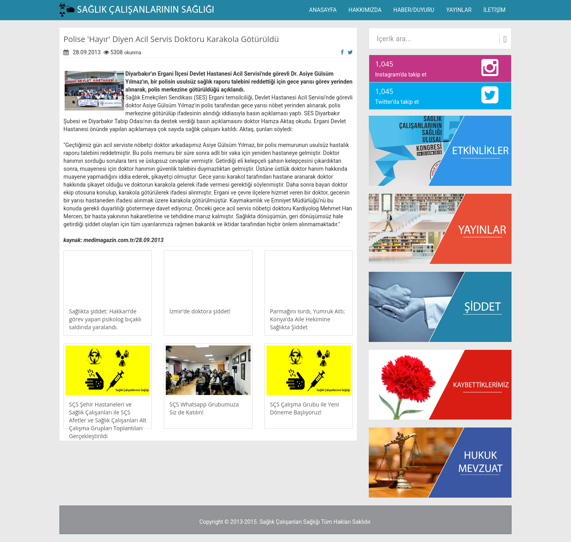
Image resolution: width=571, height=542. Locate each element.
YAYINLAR (458, 10)
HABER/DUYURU (413, 10)
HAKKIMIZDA (365, 10)
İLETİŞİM (494, 10)
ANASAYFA (323, 10)
